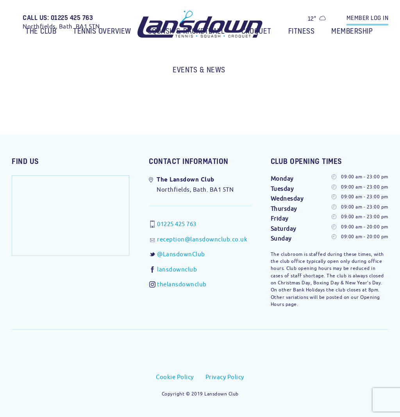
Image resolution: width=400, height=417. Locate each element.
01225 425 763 (176, 224)
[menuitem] (42, 26)
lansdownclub (177, 269)
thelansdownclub (182, 284)
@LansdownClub (181, 254)
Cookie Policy (175, 377)
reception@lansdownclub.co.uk (202, 239)
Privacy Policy (224, 377)
